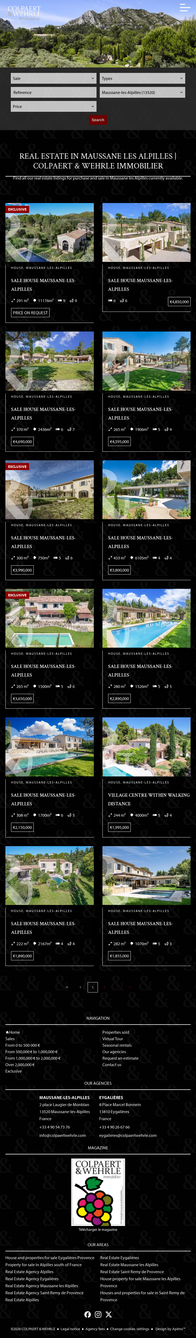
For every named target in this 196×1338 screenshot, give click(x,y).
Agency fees (95, 1328)
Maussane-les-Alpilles (64, 1097)
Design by (170, 1328)
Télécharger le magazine (98, 1195)
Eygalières (111, 1097)
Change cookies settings (129, 1328)
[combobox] (54, 78)
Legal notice (70, 1328)
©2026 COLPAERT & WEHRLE (33, 1328)
